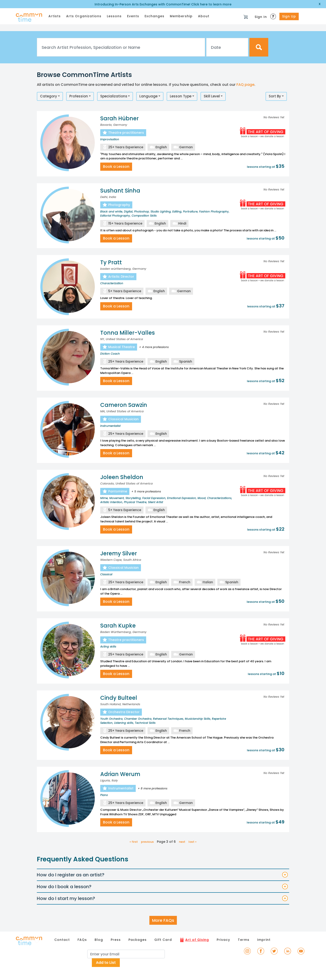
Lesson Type (180, 96)
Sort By (275, 96)
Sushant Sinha (120, 190)
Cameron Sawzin (123, 405)
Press (116, 939)
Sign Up (289, 16)
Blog (99, 939)
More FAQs (163, 920)
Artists (54, 16)
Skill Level (212, 96)
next (182, 842)
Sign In (261, 17)
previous (147, 842)
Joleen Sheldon (121, 477)
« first (134, 842)
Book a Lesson (116, 166)
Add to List (106, 962)
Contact (62, 939)
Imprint (264, 939)
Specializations (113, 96)
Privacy (223, 939)
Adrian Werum (120, 774)
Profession (78, 96)
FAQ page (245, 84)
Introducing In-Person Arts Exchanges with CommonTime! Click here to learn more (163, 4)
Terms (243, 939)
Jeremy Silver (118, 553)
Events (133, 16)
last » (192, 842)
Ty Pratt (111, 262)
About (203, 16)
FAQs (82, 939)
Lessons (114, 16)
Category (48, 96)
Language (148, 96)
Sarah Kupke (118, 625)
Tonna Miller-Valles (127, 332)
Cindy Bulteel (118, 698)
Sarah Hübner (119, 118)
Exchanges (154, 16)
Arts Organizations (83, 16)
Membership (181, 16)
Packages (137, 939)
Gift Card (163, 939)
